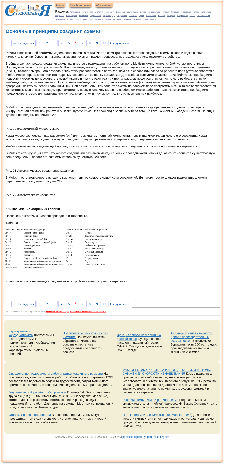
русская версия (132, 436)
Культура (175, 12)
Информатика (154, 12)
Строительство (203, 16)
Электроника (150, 19)
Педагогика (122, 16)
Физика (78, 19)
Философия (88, 19)
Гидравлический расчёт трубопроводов (37, 392)
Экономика (138, 19)
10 (104, 43)
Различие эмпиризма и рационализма (150, 400)
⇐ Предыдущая (23, 43)
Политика (133, 16)
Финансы (99, 19)
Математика (206, 12)
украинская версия (156, 436)
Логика (196, 12)
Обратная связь (104, 5)
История (165, 12)
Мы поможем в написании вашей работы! (88, 312)
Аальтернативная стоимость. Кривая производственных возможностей (192, 336)
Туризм (70, 19)
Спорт (192, 16)
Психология (151, 16)
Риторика (171, 16)
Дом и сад (120, 12)
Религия (161, 16)
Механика (83, 16)
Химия (108, 19)
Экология (127, 19)
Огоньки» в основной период (30, 415)
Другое (143, 12)
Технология (60, 19)
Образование (95, 16)
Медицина (59, 16)
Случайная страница (80, 5)
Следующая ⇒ (120, 43)
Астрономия (87, 12)
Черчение (117, 19)
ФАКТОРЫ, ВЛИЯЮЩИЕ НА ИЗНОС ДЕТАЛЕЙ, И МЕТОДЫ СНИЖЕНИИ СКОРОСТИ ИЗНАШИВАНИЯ (167, 371)
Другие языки (132, 12)
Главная (60, 5)
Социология (182, 16)
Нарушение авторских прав (57, 312)
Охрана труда (109, 16)
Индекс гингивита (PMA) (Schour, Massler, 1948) (157, 415)
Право (141, 16)
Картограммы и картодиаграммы (21, 333)
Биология (99, 12)
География (109, 12)
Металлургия (71, 16)
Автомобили (75, 12)
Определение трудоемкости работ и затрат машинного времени (56, 373)
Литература (186, 12)
